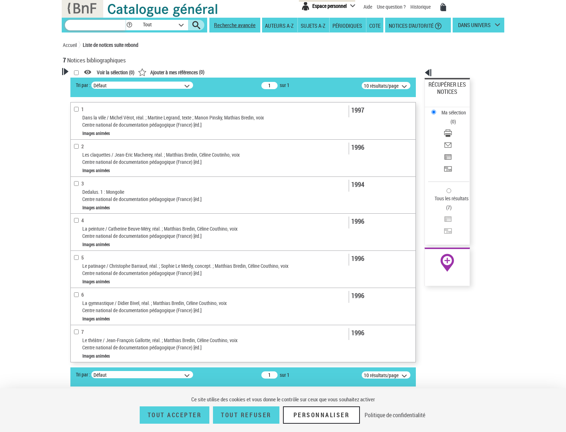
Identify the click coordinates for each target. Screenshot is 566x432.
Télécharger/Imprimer (451, 108)
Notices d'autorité (411, 25)
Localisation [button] (83, 291)
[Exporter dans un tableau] (457, 126)
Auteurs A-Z (279, 25)
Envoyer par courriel (449, 117)
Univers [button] (78, 351)
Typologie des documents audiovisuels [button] (98, 244)
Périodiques (347, 25)
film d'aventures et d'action (99, 218)
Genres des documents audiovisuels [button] (95, 193)
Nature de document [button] (93, 168)
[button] (129, 25)
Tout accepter (175, 415)
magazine (83, 258)
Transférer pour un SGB (452, 134)
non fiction (83, 208)
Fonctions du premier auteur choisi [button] (102, 142)
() (264, 72)
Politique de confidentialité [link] (395, 415)
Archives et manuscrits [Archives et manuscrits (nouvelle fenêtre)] (441, 220)
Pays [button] (75, 363)
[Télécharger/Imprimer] (457, 108)
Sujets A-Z (313, 25)
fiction (79, 229)
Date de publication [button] (91, 327)
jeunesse (81, 269)
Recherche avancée (235, 25)
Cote (374, 25)
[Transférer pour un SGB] (457, 134)
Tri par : (176, 85)
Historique (421, 6)
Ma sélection (442, 95)
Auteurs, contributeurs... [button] (97, 303)
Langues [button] (79, 315)
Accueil (70, 45)
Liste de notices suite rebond (110, 45)
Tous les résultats (447, 154)
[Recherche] (95, 25)
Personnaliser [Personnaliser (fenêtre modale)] (321, 415)
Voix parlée (84, 156)
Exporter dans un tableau (454, 125)
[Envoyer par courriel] (457, 117)
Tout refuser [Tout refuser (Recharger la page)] (246, 415)
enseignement (87, 280)
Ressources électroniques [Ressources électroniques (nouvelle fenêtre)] (443, 228)
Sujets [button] (77, 340)
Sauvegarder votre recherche (108, 111)
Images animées (89, 178)
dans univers (474, 27)
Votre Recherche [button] (92, 84)
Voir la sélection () (208, 72)
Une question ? (391, 6)
